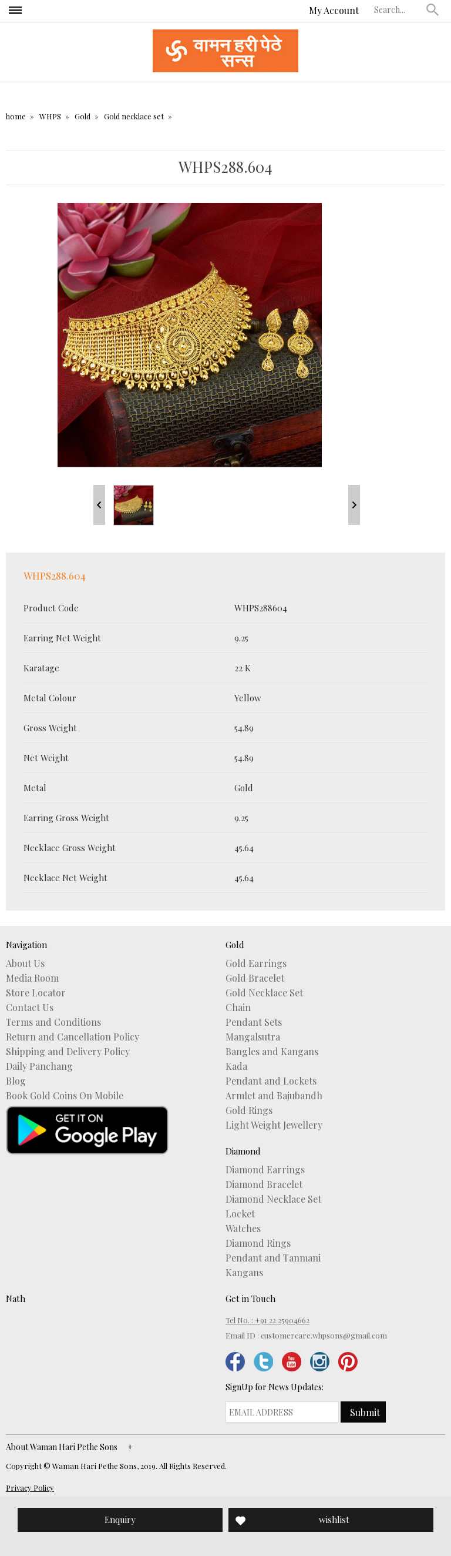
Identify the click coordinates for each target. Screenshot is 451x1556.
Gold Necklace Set (264, 993)
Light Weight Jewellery (274, 1125)
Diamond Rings (258, 1243)
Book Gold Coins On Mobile (64, 1095)
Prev (99, 505)
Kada (236, 1066)
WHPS (50, 116)
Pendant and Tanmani (273, 1258)
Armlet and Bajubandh (274, 1095)
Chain (238, 1007)
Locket (240, 1214)
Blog (16, 1081)
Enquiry (120, 1519)
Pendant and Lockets (271, 1081)
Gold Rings (249, 1110)
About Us (25, 963)
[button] (433, 9)
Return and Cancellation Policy (72, 1037)
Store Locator (36, 993)
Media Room (32, 978)
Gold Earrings (256, 963)
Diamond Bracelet (264, 1184)
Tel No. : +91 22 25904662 (267, 1320)
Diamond (243, 1151)
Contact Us (29, 1007)
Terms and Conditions (53, 1022)
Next (354, 505)
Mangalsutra (253, 1037)
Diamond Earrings (265, 1169)
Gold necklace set (134, 116)
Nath (15, 1298)
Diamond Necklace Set (273, 1199)
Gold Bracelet (255, 978)
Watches (243, 1228)
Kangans (244, 1272)
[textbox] (397, 9)
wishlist (334, 1519)
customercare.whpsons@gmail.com (324, 1335)
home (16, 116)
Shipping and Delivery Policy (68, 1051)
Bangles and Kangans (272, 1051)
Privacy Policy (30, 1488)
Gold (82, 116)
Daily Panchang (39, 1066)
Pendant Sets (254, 1022)
